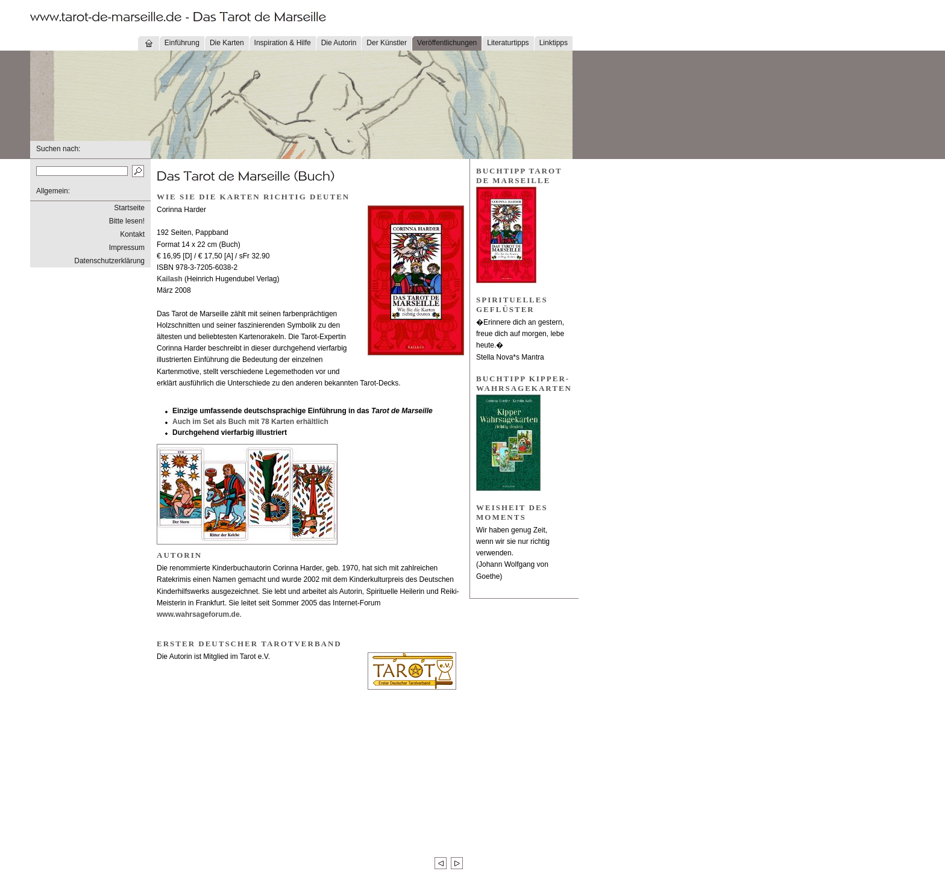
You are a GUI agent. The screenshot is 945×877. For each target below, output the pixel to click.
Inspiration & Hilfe (282, 43)
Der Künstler (386, 43)
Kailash (170, 279)
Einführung (182, 43)
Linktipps (553, 43)
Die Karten (227, 43)
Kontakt (132, 234)
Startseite (129, 208)
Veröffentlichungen (447, 43)
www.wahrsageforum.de (198, 614)
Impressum (127, 247)
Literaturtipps (508, 43)
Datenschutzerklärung (109, 261)
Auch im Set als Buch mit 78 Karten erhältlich (250, 421)
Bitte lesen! (127, 221)
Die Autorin (339, 43)
